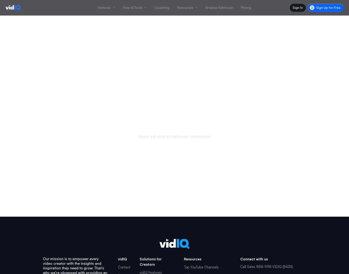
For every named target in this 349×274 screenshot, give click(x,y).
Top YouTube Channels (201, 267)
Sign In (298, 7)
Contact (124, 267)
